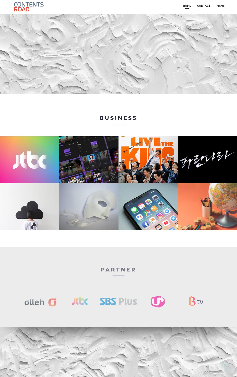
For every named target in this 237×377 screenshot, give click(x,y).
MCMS (221, 5)
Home (187, 5)
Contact (204, 5)
